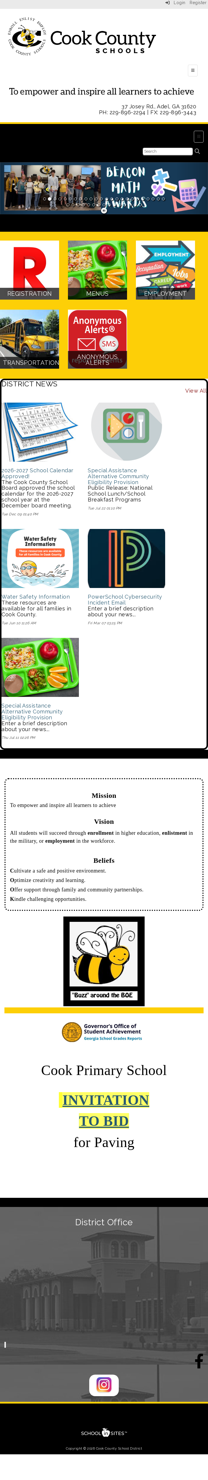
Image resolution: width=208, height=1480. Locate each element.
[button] (15, 188)
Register (198, 2)
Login (175, 2)
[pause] (104, 210)
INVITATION (105, 1100)
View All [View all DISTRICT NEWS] (196, 391)
